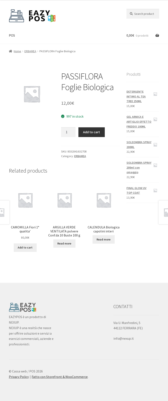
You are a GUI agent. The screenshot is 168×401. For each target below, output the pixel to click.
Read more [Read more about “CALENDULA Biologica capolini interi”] (103, 239)
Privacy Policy (19, 377)
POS (12, 35)
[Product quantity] (68, 132)
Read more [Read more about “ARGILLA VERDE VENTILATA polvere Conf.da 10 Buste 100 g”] (64, 243)
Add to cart (91, 132)
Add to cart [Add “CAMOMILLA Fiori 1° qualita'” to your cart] (25, 247)
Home (17, 51)
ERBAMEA (30, 51)
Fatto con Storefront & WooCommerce (60, 377)
